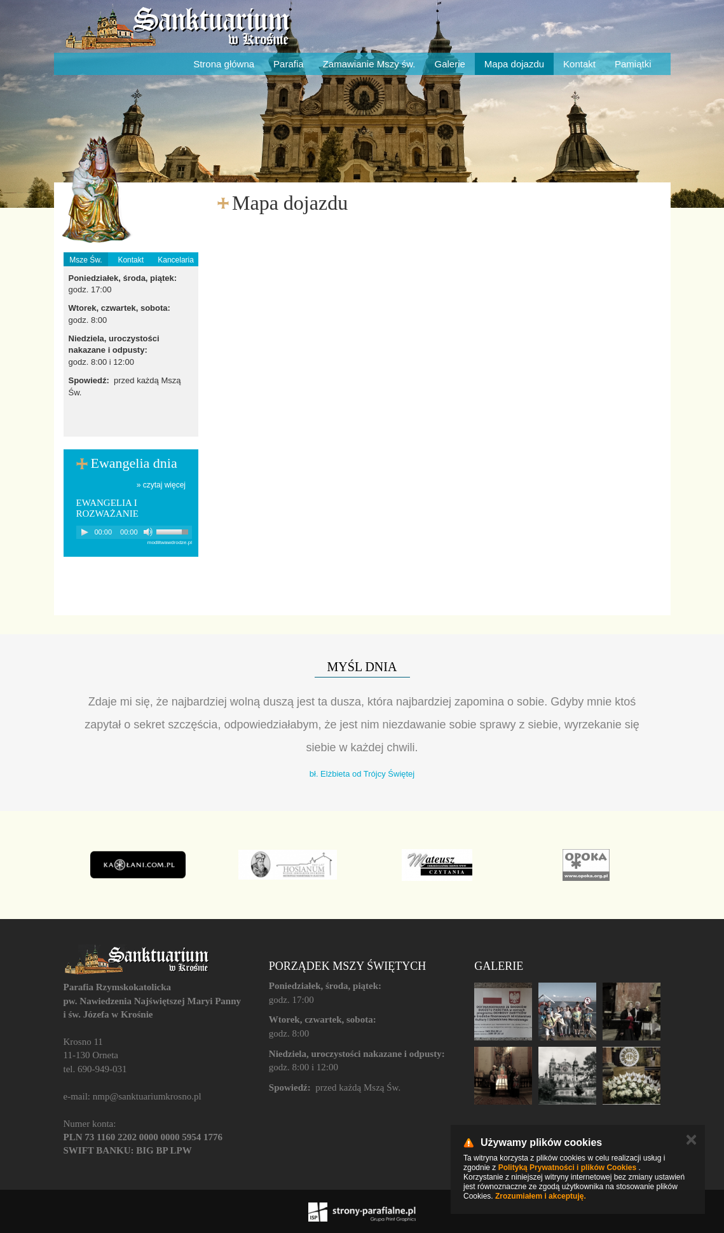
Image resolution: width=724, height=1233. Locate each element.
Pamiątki (633, 63)
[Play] (84, 532)
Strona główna (223, 63)
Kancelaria (176, 259)
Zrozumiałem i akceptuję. (540, 1196)
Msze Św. (85, 259)
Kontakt (579, 63)
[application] (134, 532)
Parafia (288, 63)
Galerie (450, 63)
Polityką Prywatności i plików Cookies (567, 1167)
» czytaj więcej (161, 484)
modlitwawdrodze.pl (169, 542)
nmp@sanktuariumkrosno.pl (147, 1096)
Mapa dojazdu (514, 63)
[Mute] (148, 532)
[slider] (174, 530)
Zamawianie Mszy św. (369, 63)
